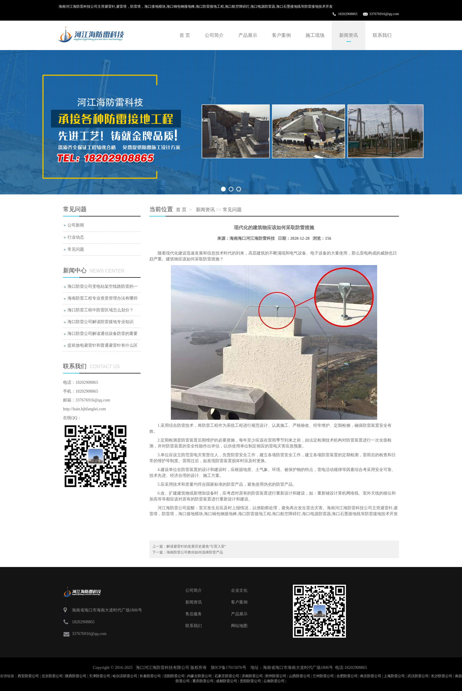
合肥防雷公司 (347, 676)
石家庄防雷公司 (226, 676)
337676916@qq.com (384, 14)
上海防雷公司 (394, 676)
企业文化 (239, 590)
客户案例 (281, 35)
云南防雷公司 (274, 681)
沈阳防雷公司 (174, 676)
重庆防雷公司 (203, 681)
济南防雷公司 (252, 676)
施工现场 (315, 35)
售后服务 (193, 614)
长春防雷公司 (150, 676)
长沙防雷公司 (441, 676)
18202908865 (347, 14)
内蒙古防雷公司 (199, 676)
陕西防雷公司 (75, 676)
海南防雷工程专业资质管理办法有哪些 (102, 298)
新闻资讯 (348, 35)
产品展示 (247, 35)
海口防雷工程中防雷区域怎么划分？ (100, 310)
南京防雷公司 (370, 676)
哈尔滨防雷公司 (125, 676)
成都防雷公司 (226, 681)
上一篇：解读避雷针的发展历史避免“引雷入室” (189, 546)
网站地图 (239, 626)
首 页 (184, 35)
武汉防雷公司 (418, 676)
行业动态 (75, 237)
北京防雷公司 (52, 676)
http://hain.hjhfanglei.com (84, 409)
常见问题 (232, 209)
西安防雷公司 (28, 676)
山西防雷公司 (299, 676)
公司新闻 (75, 225)
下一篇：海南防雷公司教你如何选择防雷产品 (187, 552)
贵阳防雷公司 (250, 681)
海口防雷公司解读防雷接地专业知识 (100, 322)
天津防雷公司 (99, 676)
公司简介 (214, 35)
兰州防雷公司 (323, 676)
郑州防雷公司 (275, 676)
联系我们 (382, 35)
